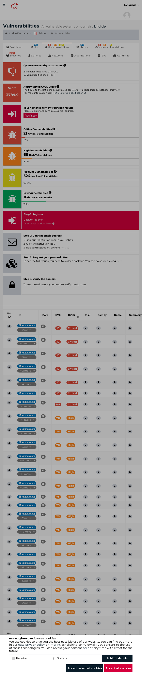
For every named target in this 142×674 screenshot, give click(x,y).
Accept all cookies (118, 668)
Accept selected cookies (85, 668)
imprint (55, 644)
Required (20, 658)
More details (117, 658)
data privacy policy (31, 644)
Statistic (60, 658)
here (86, 648)
